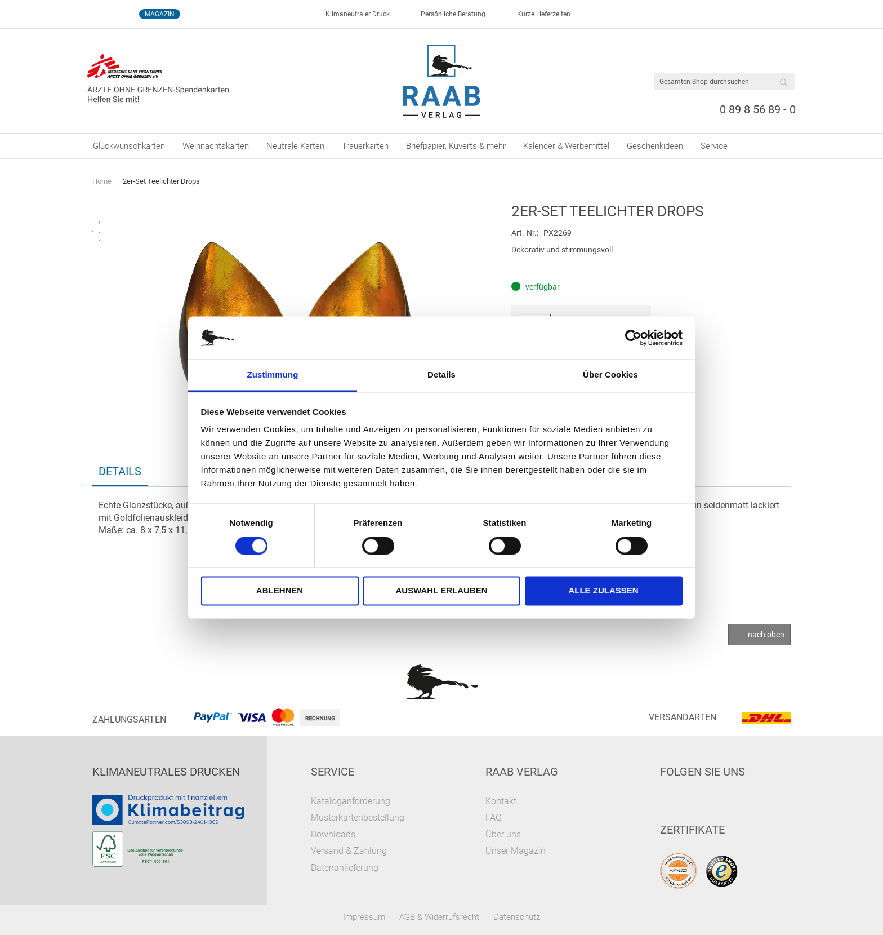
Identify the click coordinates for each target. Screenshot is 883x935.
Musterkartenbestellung (357, 817)
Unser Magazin (515, 850)
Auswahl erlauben (441, 591)
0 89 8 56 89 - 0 (758, 109)
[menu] (441, 146)
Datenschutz (516, 917)
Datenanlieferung (344, 867)
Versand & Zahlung (349, 850)
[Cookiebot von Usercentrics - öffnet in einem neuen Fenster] (633, 337)
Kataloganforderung (350, 801)
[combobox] (725, 82)
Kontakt (500, 801)
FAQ (493, 817)
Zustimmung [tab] (272, 375)
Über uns (503, 834)
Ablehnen (279, 591)
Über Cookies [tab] (610, 375)
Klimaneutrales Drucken (166, 771)
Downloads (333, 834)
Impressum (364, 917)
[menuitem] (129, 146)
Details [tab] (441, 375)
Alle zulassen (603, 591)
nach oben (766, 634)
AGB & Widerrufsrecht (439, 917)
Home (102, 181)
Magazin (160, 14)
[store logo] (442, 81)
